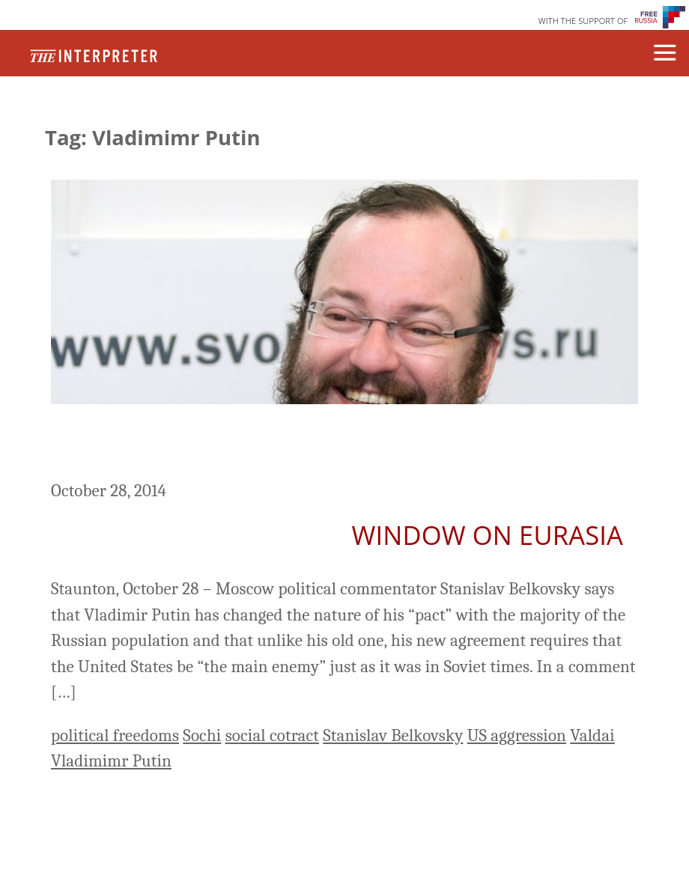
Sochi (202, 735)
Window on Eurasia (487, 534)
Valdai (592, 735)
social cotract (272, 735)
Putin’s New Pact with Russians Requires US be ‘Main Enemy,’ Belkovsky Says (343, 444)
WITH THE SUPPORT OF (583, 20)
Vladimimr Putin (111, 761)
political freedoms (115, 735)
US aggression (516, 735)
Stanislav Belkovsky (393, 735)
